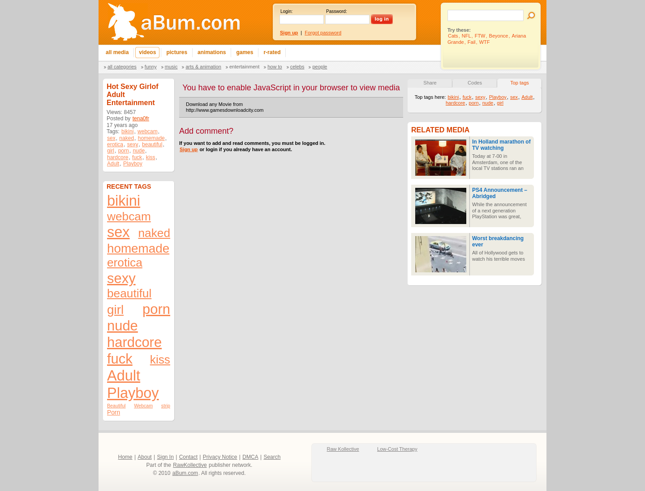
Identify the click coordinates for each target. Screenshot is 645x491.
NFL (466, 35)
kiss (150, 157)
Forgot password (323, 32)
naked (126, 138)
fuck (137, 157)
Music (171, 66)
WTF (484, 42)
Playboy (132, 164)
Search (271, 457)
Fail (472, 42)
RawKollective (189, 465)
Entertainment (244, 66)
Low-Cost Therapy (397, 449)
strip (165, 405)
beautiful (152, 144)
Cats (453, 35)
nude (139, 151)
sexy (132, 144)
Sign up (189, 149)
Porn (113, 412)
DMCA (250, 457)
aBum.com (185, 473)
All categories (122, 66)
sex (111, 138)
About (144, 457)
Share (429, 82)
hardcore (117, 157)
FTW (480, 35)
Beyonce (498, 35)
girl (110, 151)
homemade (151, 138)
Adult (113, 164)
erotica (115, 144)
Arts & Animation (203, 66)
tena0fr (141, 118)
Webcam (143, 405)
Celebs (297, 66)
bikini (127, 131)
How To (274, 66)
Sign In (165, 457)
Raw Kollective (343, 449)
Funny (151, 66)
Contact (188, 457)
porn (123, 151)
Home (125, 457)
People (319, 66)
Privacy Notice (220, 457)
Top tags (519, 82)
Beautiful (116, 405)
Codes (475, 82)
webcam (148, 131)
